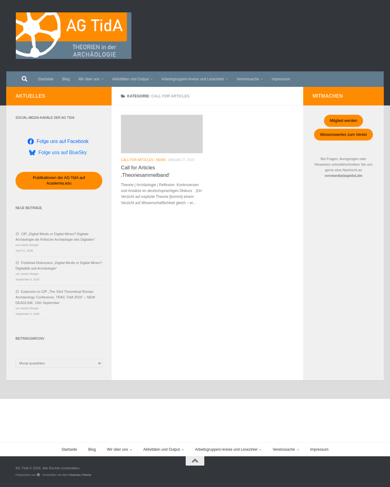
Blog (66, 79)
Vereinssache (248, 79)
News (161, 160)
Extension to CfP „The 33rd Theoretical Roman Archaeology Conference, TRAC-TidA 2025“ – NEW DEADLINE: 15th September (55, 297)
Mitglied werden (343, 120)
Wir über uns (89, 79)
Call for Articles (137, 160)
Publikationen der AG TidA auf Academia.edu (59, 180)
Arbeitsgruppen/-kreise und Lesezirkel (193, 79)
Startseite (46, 79)
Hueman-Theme (80, 474)
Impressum (281, 79)
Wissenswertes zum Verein (343, 134)
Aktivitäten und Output (130, 79)
